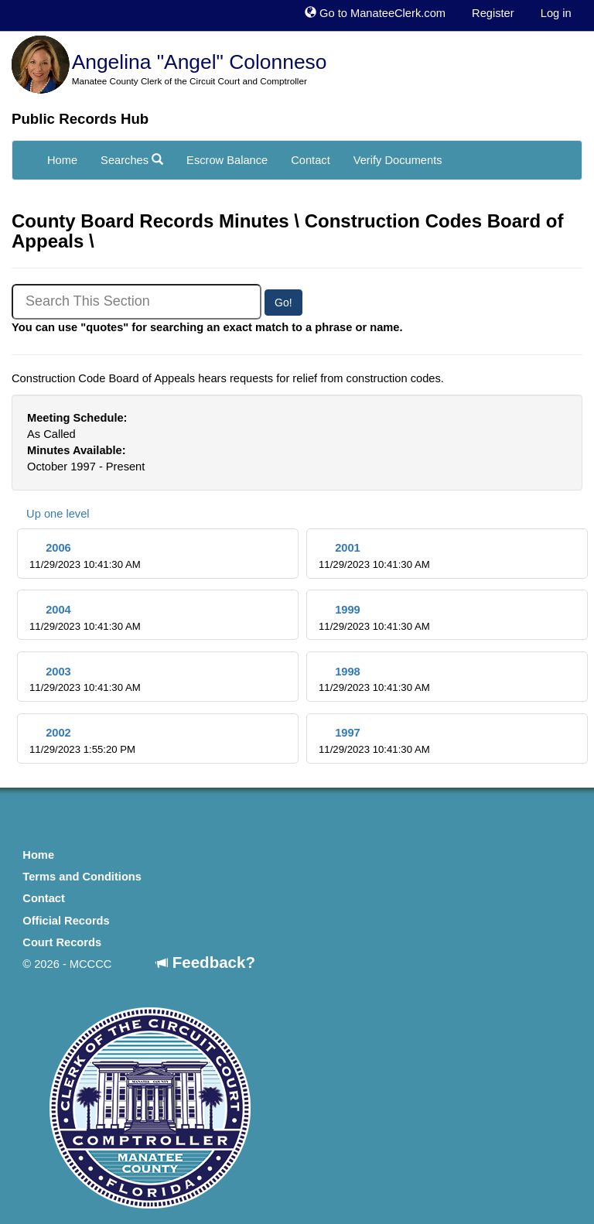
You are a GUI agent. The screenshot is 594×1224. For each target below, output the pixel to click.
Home (62, 160)
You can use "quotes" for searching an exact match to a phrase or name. (207, 327)
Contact (310, 160)
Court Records (61, 942)
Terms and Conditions (82, 876)
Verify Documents (397, 160)
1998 (374, 679)
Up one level (51, 514)
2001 (374, 556)
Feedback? (205, 962)
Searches (132, 160)
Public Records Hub (80, 119)
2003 (85, 679)
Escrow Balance (227, 160)
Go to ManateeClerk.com (375, 13)
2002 (82, 741)
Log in (556, 13)
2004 (85, 617)
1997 (374, 741)
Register (493, 13)
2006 (85, 556)
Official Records (65, 921)
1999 (374, 617)
